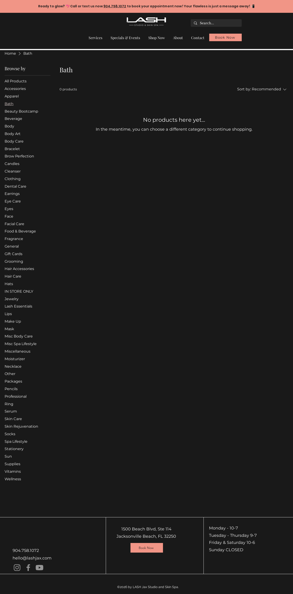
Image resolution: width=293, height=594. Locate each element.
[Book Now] (225, 37)
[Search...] (216, 23)
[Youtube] (39, 567)
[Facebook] (28, 567)
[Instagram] (17, 567)
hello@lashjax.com (32, 558)
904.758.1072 (114, 6)
